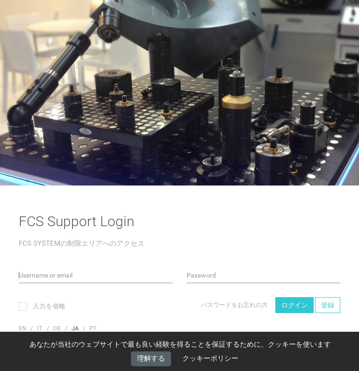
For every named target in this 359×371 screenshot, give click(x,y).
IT (40, 328)
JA (76, 328)
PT (93, 328)
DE (57, 328)
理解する (151, 358)
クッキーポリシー (210, 359)
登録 (327, 305)
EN (23, 328)
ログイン (294, 305)
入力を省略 (42, 306)
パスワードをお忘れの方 (234, 304)
